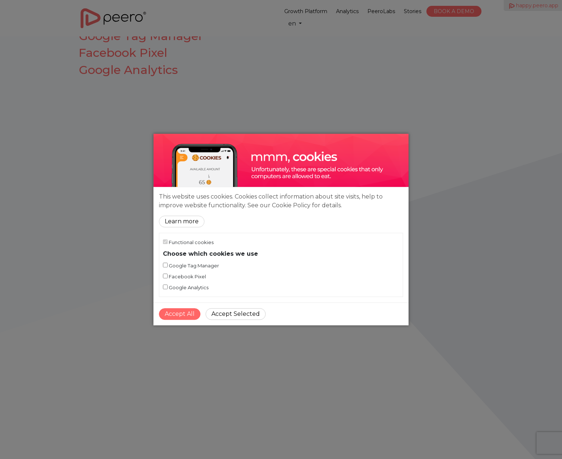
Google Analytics (185, 287)
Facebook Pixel (184, 276)
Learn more (182, 221)
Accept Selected (235, 313)
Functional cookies (188, 242)
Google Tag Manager (191, 265)
